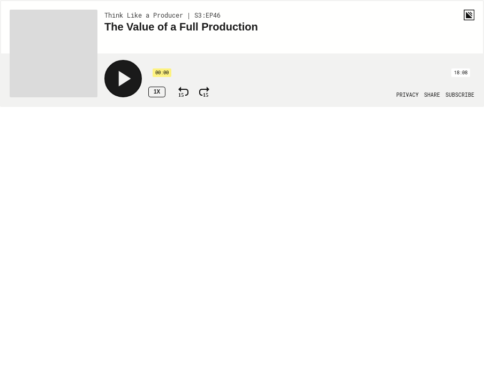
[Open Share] (432, 95)
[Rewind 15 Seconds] (183, 92)
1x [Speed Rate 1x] (157, 92)
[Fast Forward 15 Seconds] (204, 92)
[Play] (123, 78)
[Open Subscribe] (459, 95)
